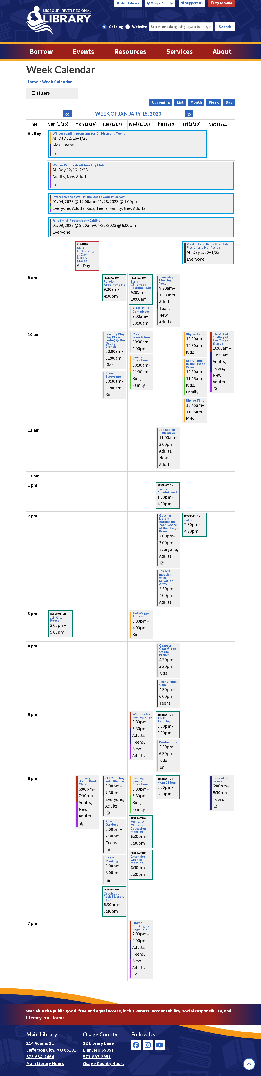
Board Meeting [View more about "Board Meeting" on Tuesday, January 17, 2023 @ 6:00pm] (111, 859)
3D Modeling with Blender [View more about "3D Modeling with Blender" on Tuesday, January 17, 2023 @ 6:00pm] (115, 779)
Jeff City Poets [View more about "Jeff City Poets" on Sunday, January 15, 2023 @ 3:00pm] (56, 619)
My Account (221, 3)
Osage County (162, 3)
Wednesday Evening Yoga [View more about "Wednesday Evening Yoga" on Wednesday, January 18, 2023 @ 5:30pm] (142, 715)
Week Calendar (57, 82)
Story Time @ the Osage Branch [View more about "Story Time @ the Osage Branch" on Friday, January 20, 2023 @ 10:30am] (195, 364)
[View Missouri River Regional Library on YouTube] (160, 1045)
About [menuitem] (222, 52)
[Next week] (189, 113)
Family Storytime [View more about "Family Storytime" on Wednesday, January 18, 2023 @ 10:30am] (140, 359)
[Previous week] (67, 113)
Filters (43, 93)
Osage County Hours (103, 1064)
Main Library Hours (45, 1064)
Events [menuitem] (83, 52)
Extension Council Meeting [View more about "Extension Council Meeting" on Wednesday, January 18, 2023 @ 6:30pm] (138, 859)
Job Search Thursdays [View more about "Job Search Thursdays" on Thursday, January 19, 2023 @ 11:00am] (167, 431)
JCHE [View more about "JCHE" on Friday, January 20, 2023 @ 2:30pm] (188, 519)
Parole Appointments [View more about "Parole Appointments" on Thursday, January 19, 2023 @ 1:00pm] (168, 491)
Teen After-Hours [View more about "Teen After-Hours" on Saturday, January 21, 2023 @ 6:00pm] (221, 779)
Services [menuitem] (179, 52)
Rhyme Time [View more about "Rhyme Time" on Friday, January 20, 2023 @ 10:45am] (195, 400)
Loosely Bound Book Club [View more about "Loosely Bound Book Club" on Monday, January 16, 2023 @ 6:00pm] (88, 781)
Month (196, 102)
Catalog (116, 27)
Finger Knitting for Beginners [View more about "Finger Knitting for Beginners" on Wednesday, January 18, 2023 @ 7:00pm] (141, 926)
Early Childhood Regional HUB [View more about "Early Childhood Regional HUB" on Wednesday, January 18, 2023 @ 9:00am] (141, 284)
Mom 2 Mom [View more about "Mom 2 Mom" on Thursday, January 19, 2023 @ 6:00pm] (166, 782)
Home (32, 82)
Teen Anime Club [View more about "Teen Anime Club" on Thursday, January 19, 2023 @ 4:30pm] (168, 683)
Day (229, 102)
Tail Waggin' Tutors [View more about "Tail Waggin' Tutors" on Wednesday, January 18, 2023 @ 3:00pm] (141, 615)
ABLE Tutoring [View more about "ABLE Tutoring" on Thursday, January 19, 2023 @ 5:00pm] (164, 720)
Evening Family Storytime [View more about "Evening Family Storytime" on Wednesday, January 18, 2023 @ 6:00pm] (140, 781)
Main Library (129, 3)
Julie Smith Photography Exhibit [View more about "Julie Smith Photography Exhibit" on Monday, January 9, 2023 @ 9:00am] (76, 220)
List (180, 102)
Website (139, 27)
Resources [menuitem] (130, 52)
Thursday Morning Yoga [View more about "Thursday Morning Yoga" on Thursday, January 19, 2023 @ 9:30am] (166, 280)
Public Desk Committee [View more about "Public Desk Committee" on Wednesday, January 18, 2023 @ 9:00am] (141, 310)
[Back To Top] (249, 1064)
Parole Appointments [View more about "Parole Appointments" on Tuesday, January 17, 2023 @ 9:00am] (114, 283)
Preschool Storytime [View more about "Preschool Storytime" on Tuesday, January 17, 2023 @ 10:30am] (113, 375)
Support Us (192, 3)
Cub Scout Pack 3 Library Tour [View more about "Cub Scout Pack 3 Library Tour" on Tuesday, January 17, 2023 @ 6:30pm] (114, 896)
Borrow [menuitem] (41, 52)
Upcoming (161, 102)
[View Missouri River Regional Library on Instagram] (148, 1045)
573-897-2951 (97, 1057)
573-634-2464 (40, 1057)
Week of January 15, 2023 (128, 114)
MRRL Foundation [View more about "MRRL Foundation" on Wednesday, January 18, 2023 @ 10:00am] (141, 335)
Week (214, 102)
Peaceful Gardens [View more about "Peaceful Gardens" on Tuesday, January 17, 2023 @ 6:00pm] (111, 823)
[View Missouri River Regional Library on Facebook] (136, 1045)
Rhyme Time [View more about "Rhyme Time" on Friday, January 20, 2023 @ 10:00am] (195, 334)
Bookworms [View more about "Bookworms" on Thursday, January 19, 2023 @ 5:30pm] (168, 742)
